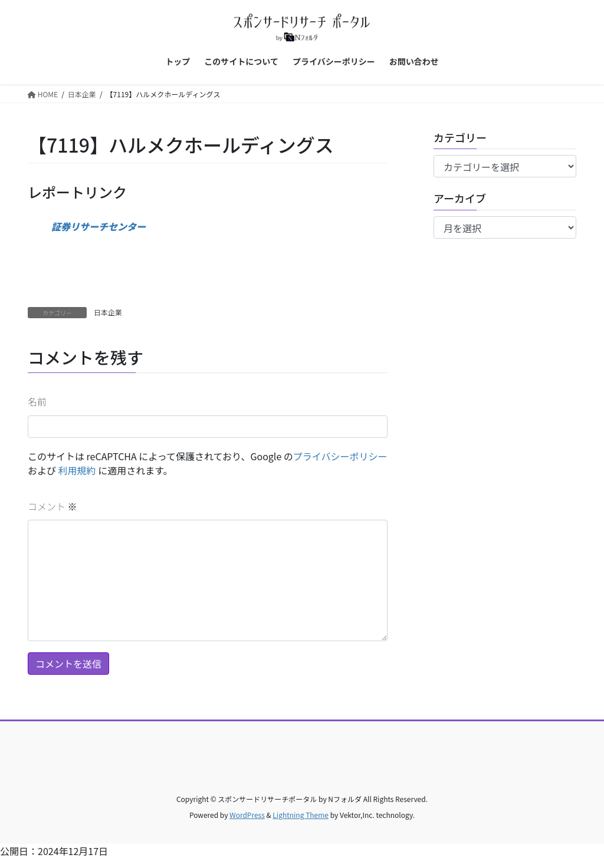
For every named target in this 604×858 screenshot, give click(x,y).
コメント (52, 506)
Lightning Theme (301, 815)
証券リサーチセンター (98, 226)
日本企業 (108, 312)
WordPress (247, 815)
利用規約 (77, 470)
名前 (37, 401)
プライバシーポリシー (340, 456)
